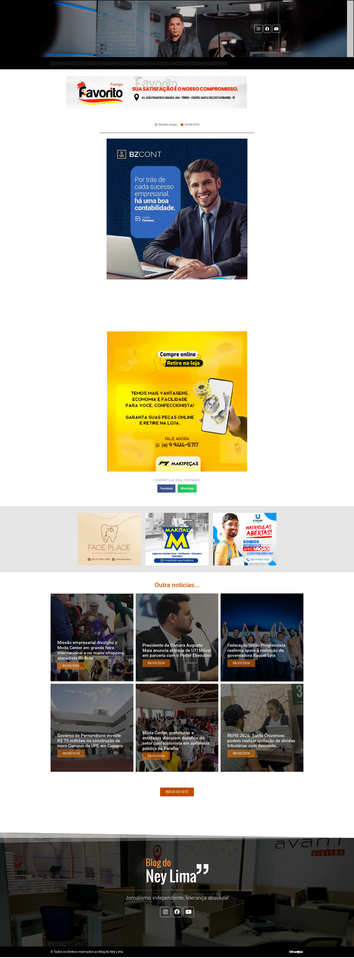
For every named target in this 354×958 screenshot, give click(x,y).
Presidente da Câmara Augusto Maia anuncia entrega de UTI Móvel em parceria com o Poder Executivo (177, 650)
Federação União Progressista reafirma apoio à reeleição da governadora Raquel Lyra (256, 650)
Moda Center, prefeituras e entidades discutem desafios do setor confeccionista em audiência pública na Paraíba (175, 740)
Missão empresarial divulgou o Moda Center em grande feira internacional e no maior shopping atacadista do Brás (90, 650)
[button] (166, 488)
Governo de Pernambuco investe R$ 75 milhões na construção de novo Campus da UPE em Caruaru (90, 741)
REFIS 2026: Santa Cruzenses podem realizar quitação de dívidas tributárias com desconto (261, 741)
